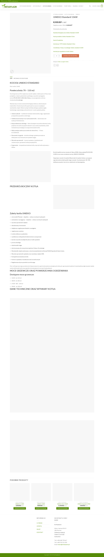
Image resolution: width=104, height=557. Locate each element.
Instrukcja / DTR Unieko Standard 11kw (64, 44)
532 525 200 (5, 1)
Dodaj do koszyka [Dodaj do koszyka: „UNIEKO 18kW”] (41, 508)
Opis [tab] (11, 78)
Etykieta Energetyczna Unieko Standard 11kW (66, 32)
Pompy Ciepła (68, 6)
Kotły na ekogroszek (26, 6)
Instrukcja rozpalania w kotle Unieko (63, 51)
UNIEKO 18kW (41, 504)
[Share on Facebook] (54, 65)
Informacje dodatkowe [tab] (21, 78)
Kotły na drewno (58, 6)
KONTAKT (81, 6)
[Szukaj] (89, 6)
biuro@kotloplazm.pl (14, 1)
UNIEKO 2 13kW (19, 504)
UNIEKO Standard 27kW (84, 504)
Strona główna (58, 14)
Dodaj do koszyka (70, 56)
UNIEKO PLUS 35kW (62, 504)
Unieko (78, 14)
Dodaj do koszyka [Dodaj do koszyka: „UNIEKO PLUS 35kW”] (62, 508)
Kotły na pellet (37, 6)
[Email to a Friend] (57, 65)
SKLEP (38, 529)
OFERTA (39, 526)
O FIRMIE (39, 523)
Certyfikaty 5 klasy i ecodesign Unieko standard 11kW (68, 47)
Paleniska (75, 6)
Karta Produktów (58, 40)
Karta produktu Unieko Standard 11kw (64, 36)
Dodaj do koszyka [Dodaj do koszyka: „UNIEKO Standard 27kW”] (84, 508)
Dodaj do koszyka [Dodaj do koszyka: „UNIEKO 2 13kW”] (20, 508)
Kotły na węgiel (47, 6)
